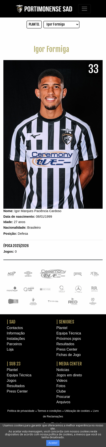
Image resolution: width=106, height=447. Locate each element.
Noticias (62, 370)
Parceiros (14, 344)
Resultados (65, 344)
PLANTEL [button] (34, 24)
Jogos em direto (69, 375)
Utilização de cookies (77, 410)
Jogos (11, 380)
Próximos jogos (68, 339)
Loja (10, 349)
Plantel (61, 328)
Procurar (63, 397)
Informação (16, 333)
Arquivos (63, 402)
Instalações (16, 339)
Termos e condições (50, 410)
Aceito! (53, 443)
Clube (61, 391)
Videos (61, 380)
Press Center (66, 349)
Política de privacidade (20, 410)
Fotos (60, 386)
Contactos (15, 328)
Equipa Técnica (68, 333)
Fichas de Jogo (68, 355)
